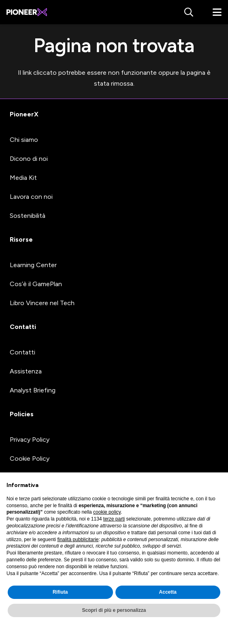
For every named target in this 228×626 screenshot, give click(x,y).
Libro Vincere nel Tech (42, 303)
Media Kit (23, 177)
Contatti (23, 327)
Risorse (21, 239)
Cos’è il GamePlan (36, 284)
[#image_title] (26, 12)
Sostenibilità (27, 215)
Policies (22, 414)
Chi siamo (24, 139)
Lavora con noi (31, 196)
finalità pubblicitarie (77, 539)
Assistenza (26, 371)
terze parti (114, 519)
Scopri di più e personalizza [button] (114, 610)
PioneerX (24, 114)
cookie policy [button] (107, 512)
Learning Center (33, 265)
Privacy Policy (29, 439)
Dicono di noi (29, 158)
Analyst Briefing (32, 390)
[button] (188, 12)
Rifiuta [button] (60, 592)
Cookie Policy (29, 458)
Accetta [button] (168, 592)
